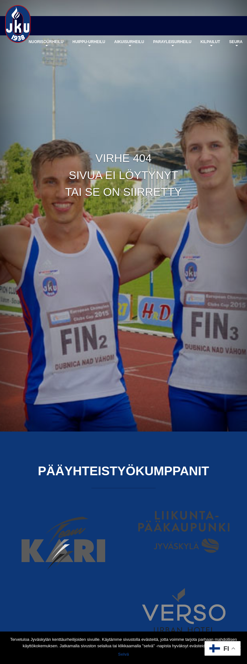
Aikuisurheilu (129, 43)
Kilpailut (210, 43)
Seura (235, 43)
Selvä (123, 654)
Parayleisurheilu (172, 43)
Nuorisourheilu (46, 43)
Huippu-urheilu (88, 43)
